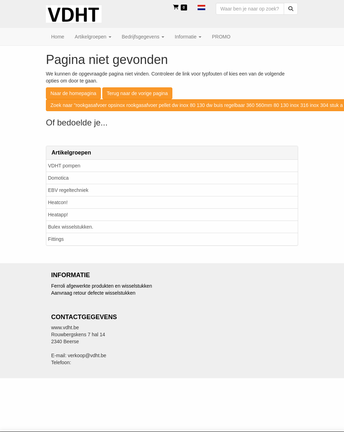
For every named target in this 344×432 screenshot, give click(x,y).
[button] (201, 7)
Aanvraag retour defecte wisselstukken (93, 293)
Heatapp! (58, 214)
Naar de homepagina (73, 93)
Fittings (56, 239)
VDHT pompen (64, 165)
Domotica (58, 178)
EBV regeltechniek (68, 190)
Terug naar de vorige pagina (137, 93)
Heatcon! (58, 202)
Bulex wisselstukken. (70, 227)
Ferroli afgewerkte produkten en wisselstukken (101, 286)
